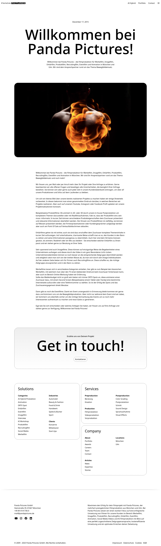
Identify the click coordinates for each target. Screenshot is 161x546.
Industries (53, 395)
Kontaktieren (80, 359)
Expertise (89, 467)
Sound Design (121, 408)
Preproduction (91, 395)
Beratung (89, 399)
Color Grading (121, 399)
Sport (51, 415)
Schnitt (119, 405)
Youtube (76, 204)
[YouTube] (16, 518)
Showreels (118, 198)
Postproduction (122, 395)
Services (92, 389)
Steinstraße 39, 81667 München (27, 508)
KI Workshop (23, 421)
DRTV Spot (22, 405)
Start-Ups (53, 431)
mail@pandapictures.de (24, 513)
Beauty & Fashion (56, 402)
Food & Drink (54, 405)
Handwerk (53, 408)
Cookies (138, 543)
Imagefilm (97, 173)
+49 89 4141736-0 (21, 511)
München (120, 441)
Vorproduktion (91, 418)
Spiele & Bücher (55, 412)
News (87, 463)
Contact (151, 3)
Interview (22, 418)
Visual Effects (121, 415)
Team (87, 450)
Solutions (26, 389)
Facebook (98, 204)
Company (93, 431)
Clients (52, 421)
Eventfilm (52, 175)
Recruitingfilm (42, 175)
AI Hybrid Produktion (27, 399)
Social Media (23, 431)
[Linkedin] (31, 518)
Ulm (117, 444)
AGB (145, 543)
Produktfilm (117, 173)
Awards (88, 444)
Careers (88, 447)
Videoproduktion (92, 415)
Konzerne (53, 424)
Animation (65, 175)
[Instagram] (21, 518)
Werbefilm (87, 173)
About (87, 438)
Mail (54, 184)
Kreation (88, 402)
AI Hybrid (132, 3)
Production (90, 408)
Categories (23, 395)
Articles (88, 460)
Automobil (53, 399)
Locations (120, 438)
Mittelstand (53, 428)
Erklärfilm (107, 173)
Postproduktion (109, 213)
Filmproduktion (73, 173)
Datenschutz (128, 543)
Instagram (85, 204)
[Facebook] (26, 518)
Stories (88, 470)
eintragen (109, 190)
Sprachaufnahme (123, 412)
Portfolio (142, 3)
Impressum (117, 543)
